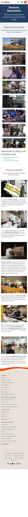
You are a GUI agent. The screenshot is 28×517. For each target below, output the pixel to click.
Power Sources (4, 449)
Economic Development (6, 486)
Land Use (3, 479)
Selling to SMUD (4, 472)
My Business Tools (8, 206)
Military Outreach (5, 466)
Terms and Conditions (18, 503)
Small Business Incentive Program (8, 474)
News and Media (4, 432)
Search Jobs (3, 462)
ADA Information (8, 505)
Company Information (6, 427)
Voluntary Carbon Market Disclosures (9, 454)
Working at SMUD (5, 459)
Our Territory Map (5, 434)
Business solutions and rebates (11, 208)
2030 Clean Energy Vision (6, 447)
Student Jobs (4, 464)
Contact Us (3, 425)
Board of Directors (5, 439)
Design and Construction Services (8, 483)
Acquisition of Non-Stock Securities (9, 488)
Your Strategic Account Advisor (11, 204)
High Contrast (14, 508)
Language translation (19, 505)
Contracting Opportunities (7, 476)
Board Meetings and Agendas (7, 441)
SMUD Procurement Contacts (7, 481)
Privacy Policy (8, 503)
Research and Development (7, 430)
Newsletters (4, 437)
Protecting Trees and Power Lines (8, 452)
